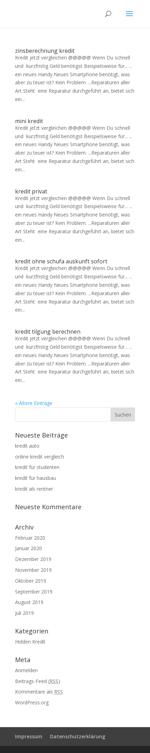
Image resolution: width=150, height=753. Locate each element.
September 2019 (33, 591)
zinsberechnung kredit (44, 51)
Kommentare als (39, 691)
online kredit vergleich (39, 456)
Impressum (28, 736)
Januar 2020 (28, 548)
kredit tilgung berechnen (47, 331)
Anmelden (26, 670)
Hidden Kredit (30, 641)
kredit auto (27, 445)
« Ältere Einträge (33, 403)
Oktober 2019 (30, 580)
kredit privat (31, 191)
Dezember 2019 (33, 559)
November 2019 (33, 570)
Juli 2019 (24, 613)
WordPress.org (32, 702)
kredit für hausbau (35, 478)
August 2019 (29, 602)
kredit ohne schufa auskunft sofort (61, 261)
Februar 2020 (30, 537)
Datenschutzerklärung (77, 736)
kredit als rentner (34, 488)
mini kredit (29, 121)
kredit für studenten (37, 467)
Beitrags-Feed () (37, 681)
